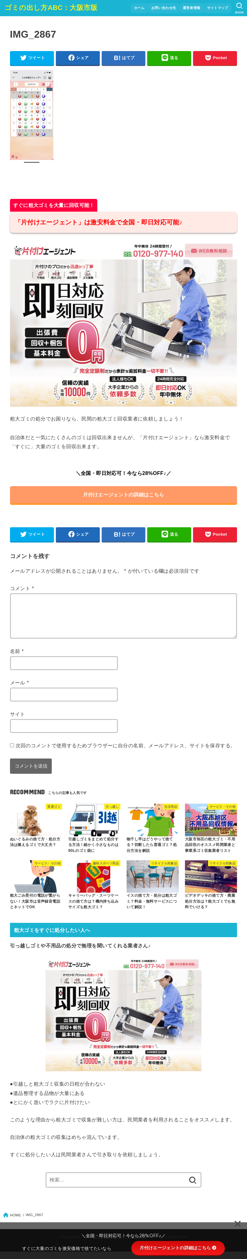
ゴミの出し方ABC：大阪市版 (51, 8)
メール (19, 690)
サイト (17, 721)
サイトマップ (217, 8)
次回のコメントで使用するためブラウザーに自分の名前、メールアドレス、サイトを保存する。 (126, 753)
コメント (22, 588)
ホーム (137, 8)
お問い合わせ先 (162, 8)
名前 (17, 658)
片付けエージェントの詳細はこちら (123, 494)
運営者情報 (191, 8)
